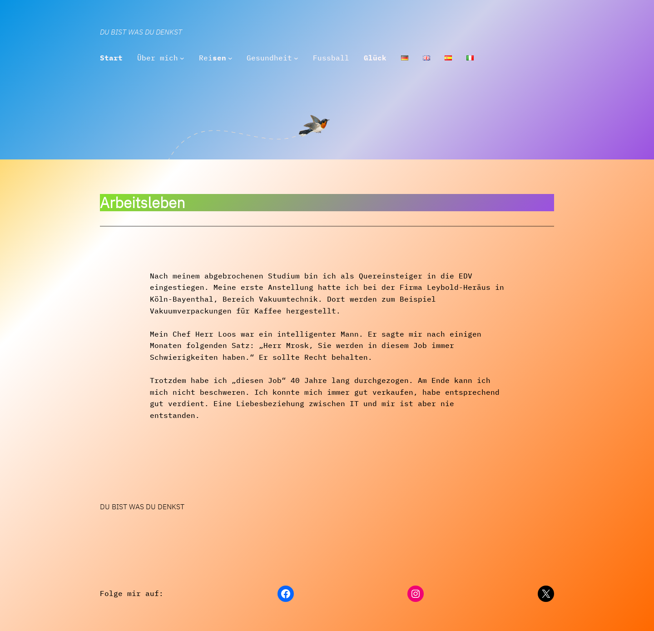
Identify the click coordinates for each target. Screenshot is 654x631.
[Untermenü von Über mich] (182, 58)
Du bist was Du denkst (141, 31)
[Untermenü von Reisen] (230, 58)
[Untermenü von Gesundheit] (296, 58)
